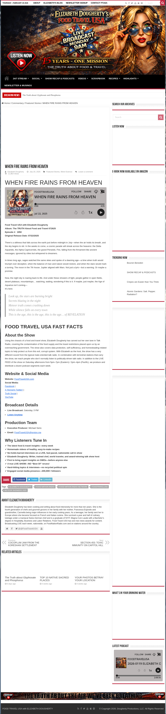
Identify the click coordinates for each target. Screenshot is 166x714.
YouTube (9, 397)
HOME (6, 78)
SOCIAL (36, 78)
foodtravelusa (99, 487)
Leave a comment (85, 172)
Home (6, 103)
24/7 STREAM (20, 78)
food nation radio (45, 487)
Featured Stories (33, 103)
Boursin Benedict (135, 263)
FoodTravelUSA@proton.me (27, 432)
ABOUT (36, 3)
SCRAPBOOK (98, 78)
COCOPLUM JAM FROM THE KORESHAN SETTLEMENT (25, 543)
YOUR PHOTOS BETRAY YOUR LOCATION (89, 579)
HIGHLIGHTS (130, 78)
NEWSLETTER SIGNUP (77, 3)
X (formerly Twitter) (14, 390)
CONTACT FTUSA (99, 3)
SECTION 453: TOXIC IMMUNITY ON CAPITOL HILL (86, 543)
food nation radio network (73, 487)
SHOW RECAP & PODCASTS (59, 78)
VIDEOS (82, 78)
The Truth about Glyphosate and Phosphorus (41, 95)
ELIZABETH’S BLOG (53, 3)
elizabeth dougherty (20, 487)
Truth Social (10, 393)
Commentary (17, 103)
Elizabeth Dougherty (16, 172)
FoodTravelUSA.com (24, 379)
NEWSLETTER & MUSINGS (18, 85)
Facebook (9, 386)
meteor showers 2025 (15, 490)
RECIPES (113, 78)
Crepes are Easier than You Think (143, 282)
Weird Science (66, 172)
